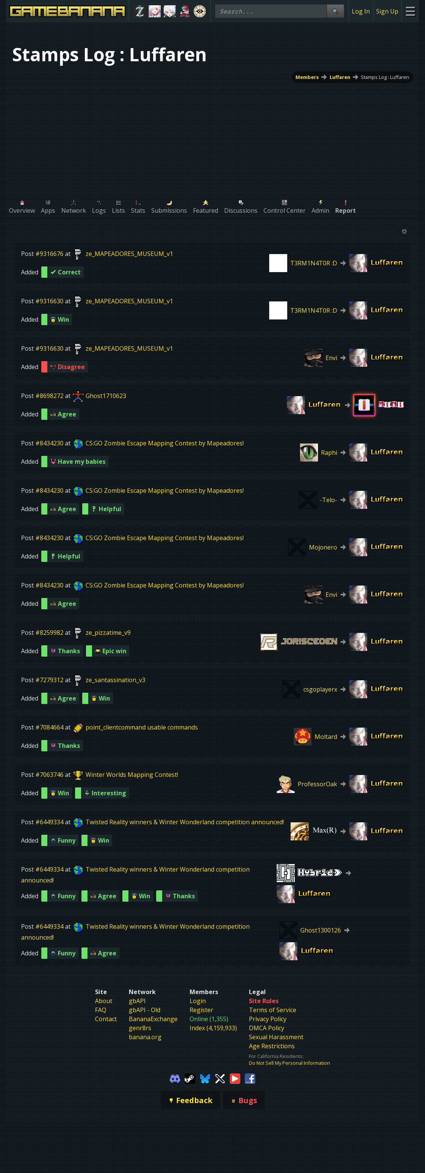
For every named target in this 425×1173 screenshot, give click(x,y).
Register (201, 1010)
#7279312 (49, 680)
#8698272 (49, 396)
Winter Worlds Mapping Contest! (132, 774)
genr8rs (140, 1028)
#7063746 (49, 774)
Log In (361, 11)
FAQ (100, 1010)
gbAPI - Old (144, 1010)
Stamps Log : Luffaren (385, 77)
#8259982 (49, 632)
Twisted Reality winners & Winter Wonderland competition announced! (185, 822)
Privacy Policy (267, 1019)
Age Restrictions (272, 1046)
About (103, 1001)
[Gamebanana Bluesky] (205, 1078)
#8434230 (49, 443)
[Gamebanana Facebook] (250, 1078)
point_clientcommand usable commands (142, 727)
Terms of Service (272, 1010)
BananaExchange (153, 1019)
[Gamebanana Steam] (190, 1078)
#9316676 (49, 254)
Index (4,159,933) (213, 1028)
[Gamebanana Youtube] (235, 1078)
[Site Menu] (410, 11)
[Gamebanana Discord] (175, 1078)
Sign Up (387, 11)
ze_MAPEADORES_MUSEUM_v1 (129, 254)
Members (307, 77)
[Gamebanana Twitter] (220, 1078)
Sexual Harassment (276, 1037)
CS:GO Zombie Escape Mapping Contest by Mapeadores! (165, 443)
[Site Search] (335, 11)
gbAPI (137, 1001)
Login (198, 1001)
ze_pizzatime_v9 (108, 632)
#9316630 (49, 301)
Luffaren (340, 77)
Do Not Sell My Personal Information (289, 1062)
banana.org (145, 1037)
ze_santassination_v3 (115, 680)
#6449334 (49, 822)
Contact (106, 1019)
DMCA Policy (266, 1028)
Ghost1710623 (106, 396)
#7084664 (49, 727)
